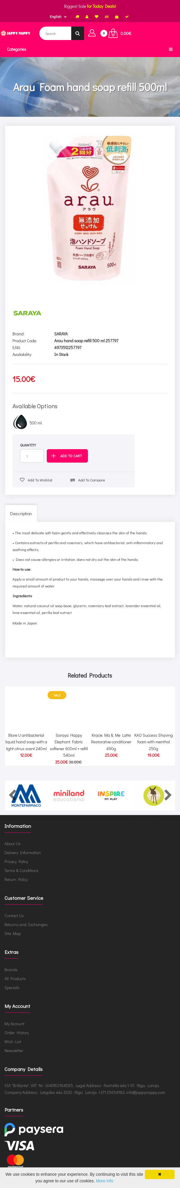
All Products (15, 978)
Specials (11, 987)
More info (104, 1180)
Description (21, 513)
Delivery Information (22, 852)
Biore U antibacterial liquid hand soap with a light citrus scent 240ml (26, 742)
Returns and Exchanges (26, 924)
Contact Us (14, 915)
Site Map (12, 933)
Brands (11, 969)
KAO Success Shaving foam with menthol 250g (153, 742)
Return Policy (16, 879)
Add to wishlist (36, 479)
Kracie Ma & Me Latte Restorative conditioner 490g (111, 742)
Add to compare (87, 479)
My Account (14, 1023)
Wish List (12, 1041)
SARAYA (61, 334)
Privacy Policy (16, 861)
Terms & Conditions (21, 870)
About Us (12, 843)
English (55, 16)
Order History (16, 1032)
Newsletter (13, 1050)
